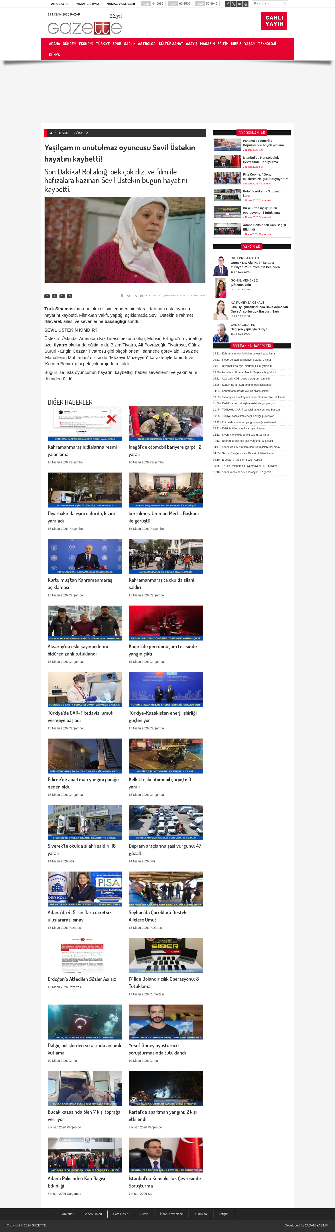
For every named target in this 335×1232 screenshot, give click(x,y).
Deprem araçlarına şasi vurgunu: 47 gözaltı (243, 314)
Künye (144, 1214)
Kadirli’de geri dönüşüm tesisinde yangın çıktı (244, 276)
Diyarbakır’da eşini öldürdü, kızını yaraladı (242, 239)
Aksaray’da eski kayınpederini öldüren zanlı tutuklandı (249, 270)
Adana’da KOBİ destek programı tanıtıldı (241, 252)
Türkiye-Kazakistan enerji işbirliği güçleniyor (243, 289)
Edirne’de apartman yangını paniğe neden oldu (245, 295)
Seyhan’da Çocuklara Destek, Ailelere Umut (243, 326)
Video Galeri (93, 1214)
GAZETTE (39, 1225)
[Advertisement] (167, 92)
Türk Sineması (59, 308)
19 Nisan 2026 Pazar (64, 14)
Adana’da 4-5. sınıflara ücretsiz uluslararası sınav (246, 320)
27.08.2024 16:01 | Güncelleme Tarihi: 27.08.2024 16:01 (172, 295)
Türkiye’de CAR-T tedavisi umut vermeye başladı (246, 283)
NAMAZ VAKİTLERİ (121, 4)
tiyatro (60, 344)
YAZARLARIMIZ (87, 4)
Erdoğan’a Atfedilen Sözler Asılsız (82, 930)
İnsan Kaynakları (171, 1214)
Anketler (67, 1214)
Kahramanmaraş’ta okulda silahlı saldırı (241, 264)
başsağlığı (115, 321)
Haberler (64, 133)
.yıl (116, 16)
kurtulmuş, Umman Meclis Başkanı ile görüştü (244, 245)
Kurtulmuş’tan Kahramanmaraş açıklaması (242, 258)
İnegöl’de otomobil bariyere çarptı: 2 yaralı (242, 233)
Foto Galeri (120, 1214)
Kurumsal (200, 1214)
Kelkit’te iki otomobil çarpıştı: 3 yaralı (239, 301)
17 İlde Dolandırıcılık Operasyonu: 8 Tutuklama (245, 339)
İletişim (224, 1214)
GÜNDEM (81, 133)
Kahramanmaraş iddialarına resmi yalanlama (244, 227)
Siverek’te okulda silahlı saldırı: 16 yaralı (241, 308)
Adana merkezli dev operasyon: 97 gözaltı (242, 345)
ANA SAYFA (60, 4)
